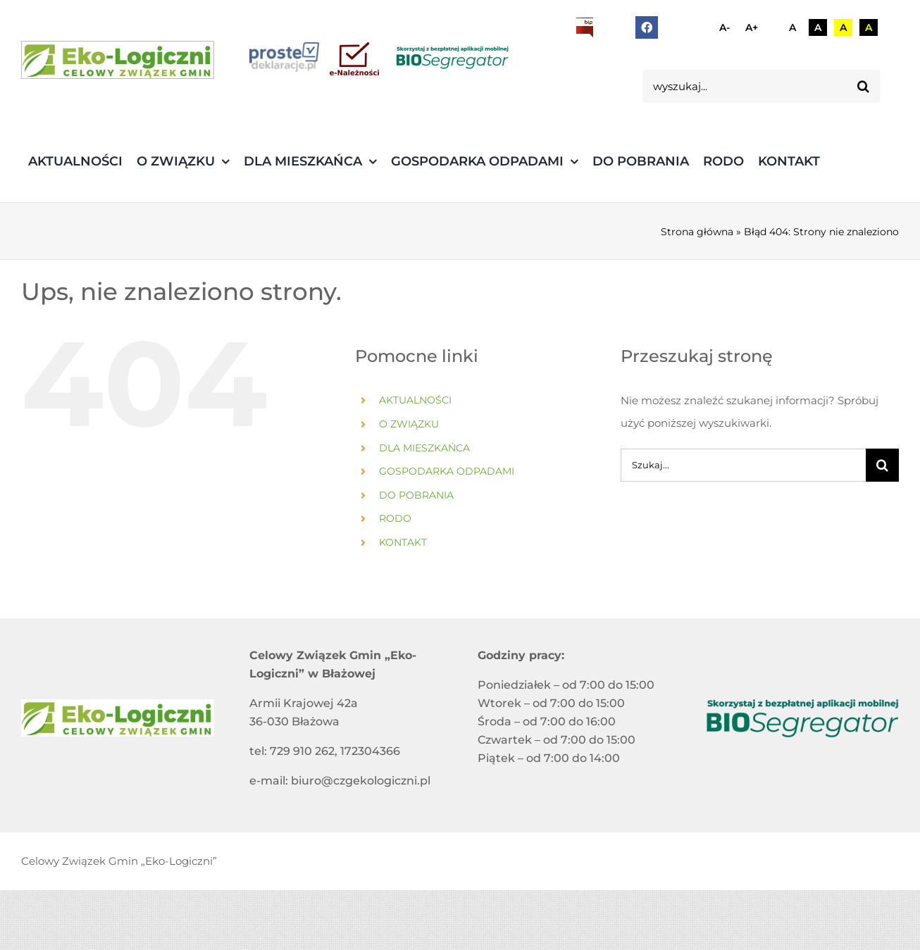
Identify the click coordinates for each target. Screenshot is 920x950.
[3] (117, 60)
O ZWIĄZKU (409, 424)
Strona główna (697, 231)
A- (724, 27)
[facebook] (646, 27)
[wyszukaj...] (744, 86)
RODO (395, 518)
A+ (751, 27)
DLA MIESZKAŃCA (424, 448)
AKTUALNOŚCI (415, 400)
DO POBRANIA (416, 495)
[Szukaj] (863, 86)
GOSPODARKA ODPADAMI (446, 471)
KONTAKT (403, 542)
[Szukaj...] (743, 465)
